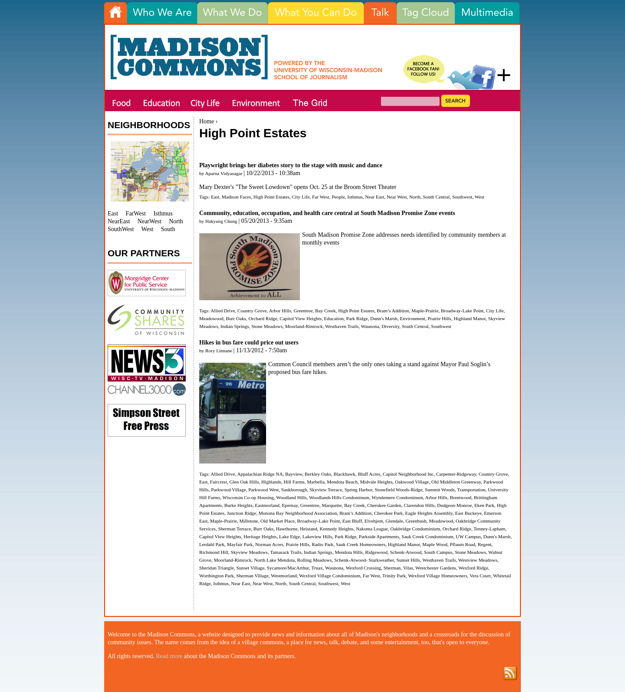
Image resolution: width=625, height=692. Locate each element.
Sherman (392, 567)
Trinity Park (394, 575)
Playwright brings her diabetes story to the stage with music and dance (290, 165)
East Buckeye (468, 513)
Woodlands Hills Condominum (339, 497)
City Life (301, 196)
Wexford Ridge (473, 567)
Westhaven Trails (342, 326)
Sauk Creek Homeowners (360, 544)
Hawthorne (287, 528)
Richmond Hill (213, 552)
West (479, 196)
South (168, 229)
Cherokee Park (388, 513)
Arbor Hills (280, 310)
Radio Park (322, 544)
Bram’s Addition (393, 310)
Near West (397, 196)
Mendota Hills (348, 552)
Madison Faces (236, 196)
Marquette (332, 505)
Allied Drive (223, 310)
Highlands (271, 481)
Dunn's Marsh (384, 318)
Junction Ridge (241, 513)
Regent (485, 544)
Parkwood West (263, 489)
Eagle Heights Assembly (429, 513)
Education (333, 318)
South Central (436, 196)
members (325, 364)
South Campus (438, 552)
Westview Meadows (477, 560)
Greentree (302, 310)
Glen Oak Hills (244, 481)
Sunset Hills (408, 560)
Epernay (290, 505)
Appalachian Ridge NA (260, 474)
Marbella (315, 481)
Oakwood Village (412, 481)
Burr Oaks (236, 318)
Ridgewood (376, 552)
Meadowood (211, 318)
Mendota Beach (342, 481)
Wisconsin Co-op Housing (248, 497)
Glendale (394, 520)
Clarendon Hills (419, 505)
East (215, 196)
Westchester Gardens (435, 567)
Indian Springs (234, 326)
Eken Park (484, 505)
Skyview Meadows (248, 552)
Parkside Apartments (379, 536)
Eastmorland (267, 505)
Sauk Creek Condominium (427, 536)
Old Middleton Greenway (456, 481)
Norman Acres (269, 544)
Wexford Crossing (363, 567)
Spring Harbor (358, 489)
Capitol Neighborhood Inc (408, 474)
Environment (412, 318)
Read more (169, 656)
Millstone (249, 520)
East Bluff (352, 520)
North (415, 196)
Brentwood (460, 497)
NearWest (149, 221)
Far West (320, 196)
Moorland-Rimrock (304, 326)
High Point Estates (271, 196)
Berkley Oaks (318, 474)
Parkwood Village (228, 489)
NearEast (119, 221)
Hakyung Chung (221, 221)
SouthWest (121, 229)
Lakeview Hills (317, 536)
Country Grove (251, 310)
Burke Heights (238, 505)
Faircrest (218, 481)
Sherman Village (252, 575)
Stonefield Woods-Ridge (398, 489)
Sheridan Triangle (216, 567)
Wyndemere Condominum (397, 497)
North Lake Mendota (274, 560)
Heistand (308, 528)
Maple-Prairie (424, 310)
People (338, 196)
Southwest (462, 196)
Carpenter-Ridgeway (456, 474)
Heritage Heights (259, 536)
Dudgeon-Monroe (454, 505)
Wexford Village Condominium (329, 575)
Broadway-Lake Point (462, 310)
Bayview (293, 474)
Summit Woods (440, 489)
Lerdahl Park (211, 544)
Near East (374, 196)
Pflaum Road (462, 544)
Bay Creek (325, 310)
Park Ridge (357, 318)
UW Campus (468, 536)
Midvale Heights (376, 481)
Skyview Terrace (325, 489)
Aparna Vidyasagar (223, 173)
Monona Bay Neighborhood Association (298, 513)
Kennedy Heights (336, 528)
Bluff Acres (369, 474)
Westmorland (283, 575)
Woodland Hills (291, 497)
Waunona (370, 326)
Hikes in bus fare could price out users (249, 342)
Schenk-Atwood (405, 552)
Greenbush (415, 520)
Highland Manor (470, 318)
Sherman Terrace (234, 528)
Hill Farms (294, 481)
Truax (316, 567)
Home (206, 121)
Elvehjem (374, 520)
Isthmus (354, 196)
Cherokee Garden (384, 505)
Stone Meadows (267, 326)
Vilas (408, 567)
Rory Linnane (218, 350)
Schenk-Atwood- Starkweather (364, 560)
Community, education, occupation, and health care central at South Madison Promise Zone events (327, 213)
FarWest (136, 213)
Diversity (390, 326)
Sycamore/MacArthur (288, 567)
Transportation (471, 489)
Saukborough (294, 489)
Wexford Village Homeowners (437, 575)
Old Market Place (277, 520)
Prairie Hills (439, 318)
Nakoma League (372, 528)
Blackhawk (344, 474)
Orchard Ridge (262, 318)
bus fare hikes (309, 372)
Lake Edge (289, 536)
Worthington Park (216, 575)
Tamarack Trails (285, 552)
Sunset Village (250, 567)
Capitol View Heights (301, 318)
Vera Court (480, 575)
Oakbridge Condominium (415, 528)
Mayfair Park (240, 544)
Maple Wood (434, 544)
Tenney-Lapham (489, 528)
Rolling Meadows (314, 560)
